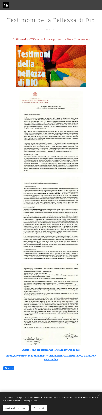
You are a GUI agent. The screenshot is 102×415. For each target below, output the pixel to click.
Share (9, 368)
